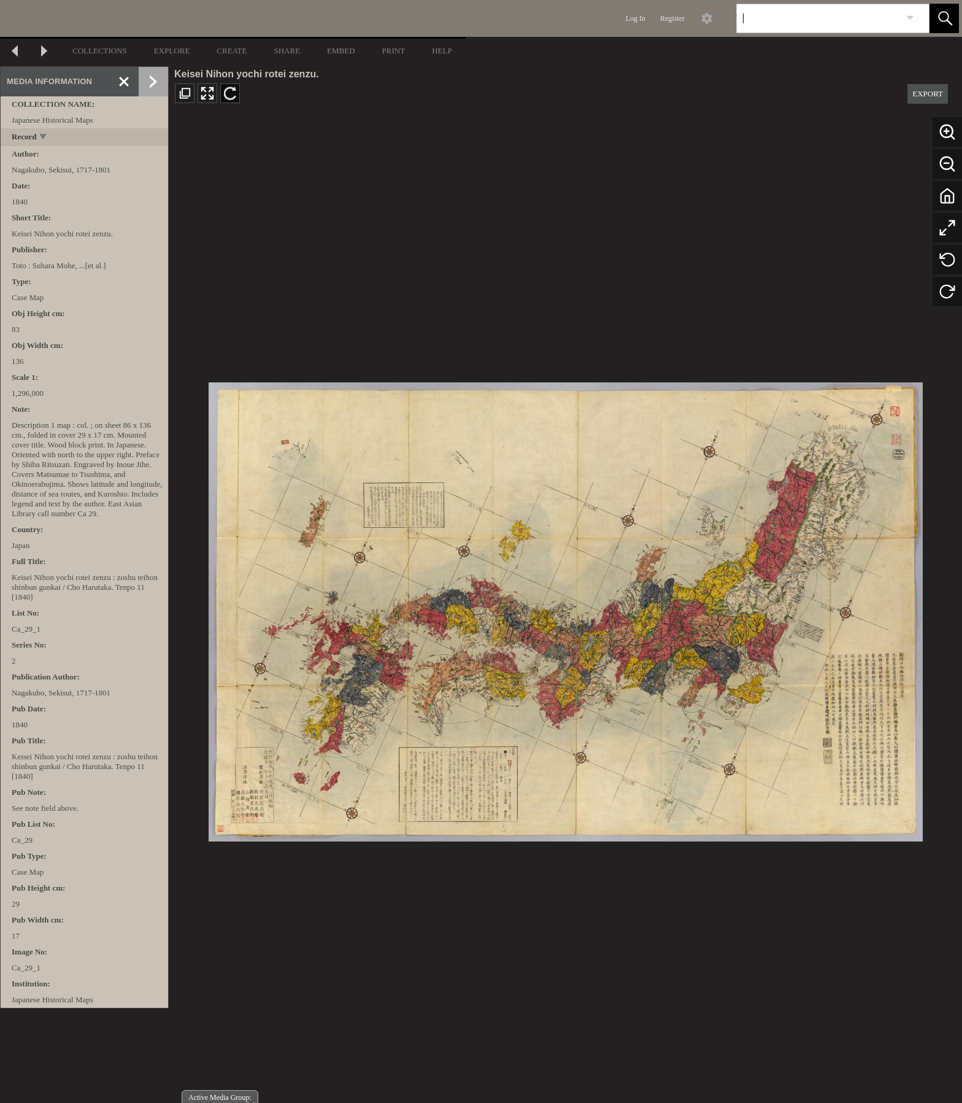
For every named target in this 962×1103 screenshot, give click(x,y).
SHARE (287, 50)
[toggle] (43, 137)
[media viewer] (565, 608)
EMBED (341, 50)
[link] (910, 18)
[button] (944, 18)
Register (672, 18)
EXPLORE (172, 50)
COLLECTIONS (99, 50)
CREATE (232, 50)
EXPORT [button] (927, 93)
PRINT (394, 50)
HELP (442, 50)
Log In (635, 18)
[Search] (818, 18)
